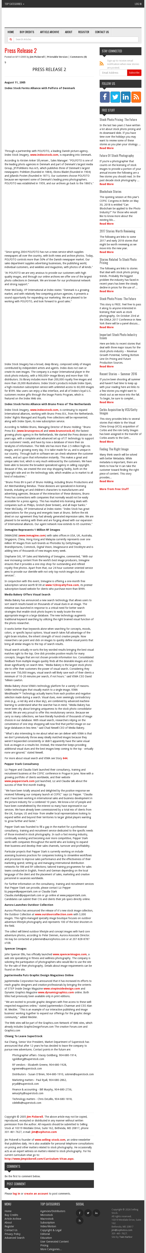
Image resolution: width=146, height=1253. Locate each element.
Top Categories (14, 4)
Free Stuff (108, 110)
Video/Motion (48, 1226)
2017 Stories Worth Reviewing (117, 231)
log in (16, 1193)
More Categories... (51, 1249)
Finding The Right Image (114, 449)
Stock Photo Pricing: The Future (118, 119)
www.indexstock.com (44, 154)
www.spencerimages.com (70, 954)
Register (83, 32)
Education (46, 1237)
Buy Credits (27, 32)
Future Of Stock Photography (117, 155)
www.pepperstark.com (20, 781)
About (68, 32)
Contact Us (102, 32)
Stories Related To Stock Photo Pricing (118, 261)
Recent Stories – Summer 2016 (118, 374)
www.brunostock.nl (61, 430)
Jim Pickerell (37, 57)
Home (11, 32)
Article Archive (49, 32)
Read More (107, 148)
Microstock (46, 1214)
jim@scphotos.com (44, 1131)
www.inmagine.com (32, 535)
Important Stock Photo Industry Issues (118, 336)
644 (65, 758)
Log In (138, 4)
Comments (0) (78, 57)
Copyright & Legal (50, 1230)
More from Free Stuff (114, 489)
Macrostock (47, 1218)
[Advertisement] (49, 120)
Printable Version (57, 57)
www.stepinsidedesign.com (62, 988)
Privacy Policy (13, 1233)
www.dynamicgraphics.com (56, 992)
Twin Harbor (126, 1236)
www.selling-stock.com (50, 1139)
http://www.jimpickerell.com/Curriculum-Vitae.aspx (39, 1158)
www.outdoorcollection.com (54, 914)
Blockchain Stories (110, 191)
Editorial (45, 1233)
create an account (36, 1193)
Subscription (47, 1222)
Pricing (44, 1245)
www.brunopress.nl (30, 430)
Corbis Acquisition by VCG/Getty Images (118, 411)
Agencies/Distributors (52, 1211)
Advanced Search (15, 1237)
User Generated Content (54, 1241)
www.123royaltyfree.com (62, 585)
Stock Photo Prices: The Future (118, 298)
